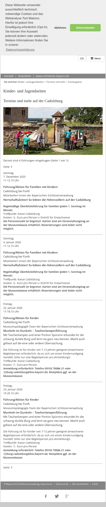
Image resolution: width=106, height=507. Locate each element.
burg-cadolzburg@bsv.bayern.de (27, 371)
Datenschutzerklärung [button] (20, 49)
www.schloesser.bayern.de (52, 75)
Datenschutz (62, 482)
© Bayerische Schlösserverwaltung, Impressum (28, 482)
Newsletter (24, 75)
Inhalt (95, 482)
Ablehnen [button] (60, 27)
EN (82, 57)
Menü (95, 57)
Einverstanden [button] (85, 27)
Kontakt (9, 75)
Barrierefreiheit (80, 482)
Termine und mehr (55, 80)
